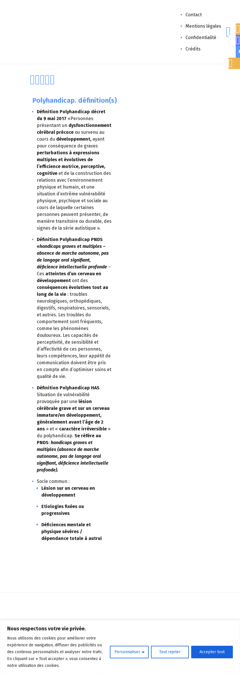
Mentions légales (203, 26)
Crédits (193, 49)
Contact (193, 14)
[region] (120, 647)
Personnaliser (127, 651)
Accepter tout (212, 651)
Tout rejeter (170, 651)
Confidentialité (200, 37)
